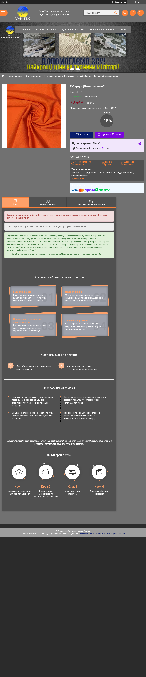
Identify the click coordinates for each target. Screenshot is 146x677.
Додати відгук (140, 13)
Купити (84, 134)
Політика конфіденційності (113, 560)
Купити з (111, 134)
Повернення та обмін (102, 29)
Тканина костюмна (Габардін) (78, 76)
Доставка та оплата (73, 29)
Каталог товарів (45, 29)
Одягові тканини (34, 76)
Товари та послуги (15, 76)
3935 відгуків (120, 2)
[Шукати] (115, 13)
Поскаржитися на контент (90, 560)
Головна (25, 29)
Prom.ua (87, 557)
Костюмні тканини (53, 76)
